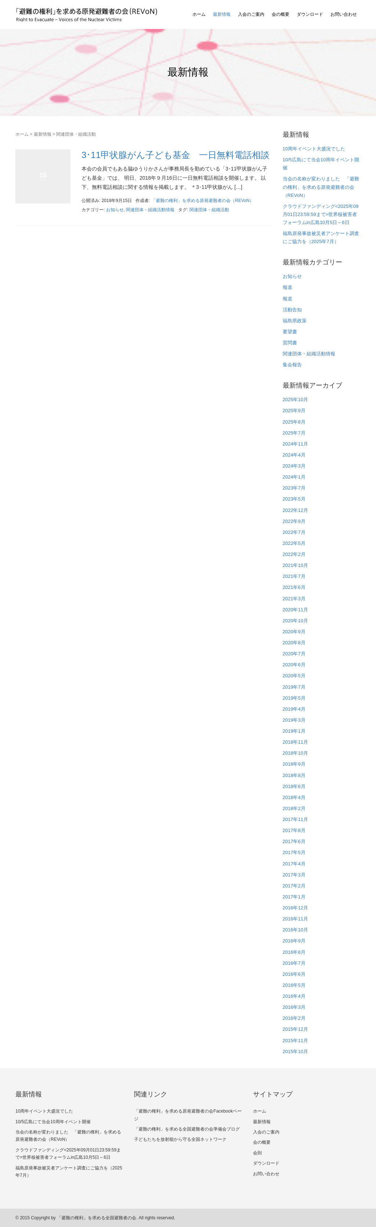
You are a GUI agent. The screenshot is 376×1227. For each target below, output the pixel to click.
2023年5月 (294, 499)
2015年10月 (295, 1051)
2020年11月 (295, 609)
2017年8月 (294, 830)
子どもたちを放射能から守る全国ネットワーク (180, 1139)
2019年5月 (294, 698)
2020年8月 (294, 642)
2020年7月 (294, 653)
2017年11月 (295, 819)
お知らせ (115, 209)
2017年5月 (294, 852)
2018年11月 (295, 742)
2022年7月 (294, 532)
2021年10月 (295, 565)
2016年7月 (294, 963)
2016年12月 (295, 908)
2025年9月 (294, 410)
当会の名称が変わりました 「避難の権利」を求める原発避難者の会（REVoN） (321, 187)
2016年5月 (294, 985)
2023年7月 (294, 488)
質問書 (290, 342)
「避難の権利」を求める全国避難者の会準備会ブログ (187, 1129)
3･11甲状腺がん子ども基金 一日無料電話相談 (176, 155)
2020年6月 (294, 664)
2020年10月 (295, 620)
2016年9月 (294, 941)
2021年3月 (294, 598)
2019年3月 (294, 720)
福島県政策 (295, 320)
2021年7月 (294, 576)
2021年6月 (294, 587)
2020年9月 (294, 631)
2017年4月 (294, 864)
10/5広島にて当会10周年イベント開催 (53, 1121)
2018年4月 (294, 797)
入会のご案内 (251, 14)
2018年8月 (294, 775)
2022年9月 (294, 521)
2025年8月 (294, 422)
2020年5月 (294, 675)
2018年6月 (294, 786)
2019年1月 (294, 731)
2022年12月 (295, 510)
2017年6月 (294, 841)
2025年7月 (294, 433)
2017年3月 (294, 875)
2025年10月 (295, 399)
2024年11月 (295, 444)
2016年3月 (294, 1007)
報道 (287, 287)
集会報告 (292, 364)
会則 (257, 1152)
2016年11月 (295, 919)
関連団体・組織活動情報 (150, 209)
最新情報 (222, 14)
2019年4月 (294, 709)
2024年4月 (294, 455)
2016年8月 (294, 952)
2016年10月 (295, 930)
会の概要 (280, 14)
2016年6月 (294, 974)
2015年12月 (295, 1029)
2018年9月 (294, 764)
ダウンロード (310, 14)
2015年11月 (295, 1040)
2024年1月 (294, 477)
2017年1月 (294, 897)
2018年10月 (295, 753)
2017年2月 (294, 886)
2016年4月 (294, 996)
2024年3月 (294, 466)
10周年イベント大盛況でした (314, 148)
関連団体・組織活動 (209, 209)
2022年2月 (294, 554)
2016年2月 (294, 1018)
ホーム (199, 14)
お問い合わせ (343, 14)
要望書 (290, 331)
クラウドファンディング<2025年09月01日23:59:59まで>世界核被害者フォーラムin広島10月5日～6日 (321, 214)
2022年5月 (294, 543)
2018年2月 (294, 808)
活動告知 (292, 309)
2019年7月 (294, 687)
